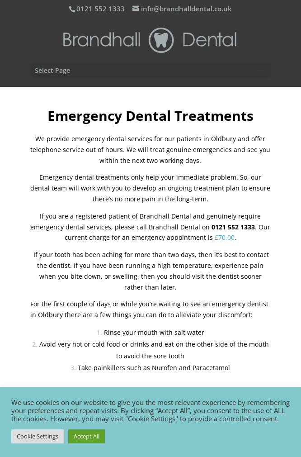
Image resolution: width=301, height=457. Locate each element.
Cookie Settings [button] (37, 436)
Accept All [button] (86, 436)
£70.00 (225, 237)
